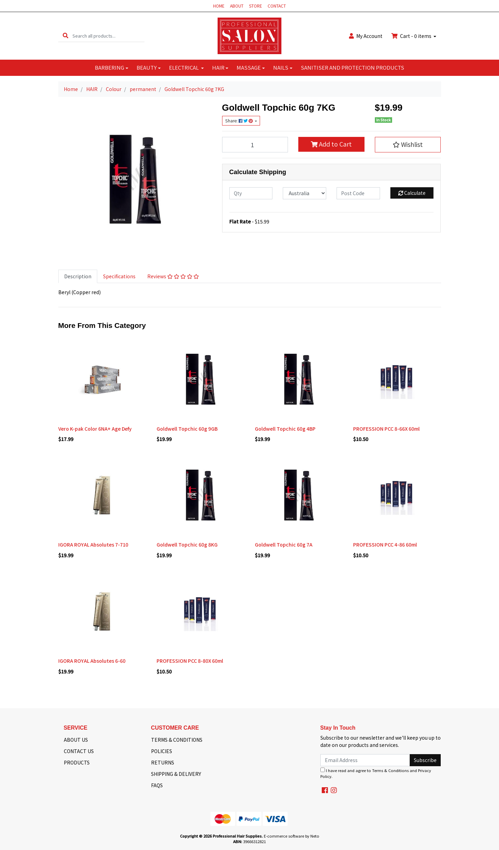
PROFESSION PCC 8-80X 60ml (190, 660)
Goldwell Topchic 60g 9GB (187, 428)
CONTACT (277, 6)
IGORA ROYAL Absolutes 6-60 (92, 660)
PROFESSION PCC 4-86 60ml (385, 544)
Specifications (119, 276)
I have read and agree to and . (375, 773)
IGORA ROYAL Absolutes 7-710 (93, 544)
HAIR (218, 67)
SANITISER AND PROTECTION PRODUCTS (352, 67)
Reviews (173, 276)
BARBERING (109, 67)
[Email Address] (365, 760)
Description (77, 276)
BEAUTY (147, 67)
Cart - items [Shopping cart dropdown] (411, 35)
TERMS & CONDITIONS (176, 739)
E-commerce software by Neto (291, 836)
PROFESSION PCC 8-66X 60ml (386, 428)
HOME (218, 6)
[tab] (77, 276)
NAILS (280, 67)
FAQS (157, 785)
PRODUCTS (77, 762)
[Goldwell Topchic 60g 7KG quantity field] (255, 144)
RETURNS (162, 762)
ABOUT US (76, 739)
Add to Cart (331, 144)
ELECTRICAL (184, 67)
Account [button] (365, 35)
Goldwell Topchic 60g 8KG (187, 544)
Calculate (412, 192)
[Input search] (108, 36)
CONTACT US (79, 751)
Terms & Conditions (390, 770)
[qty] (251, 193)
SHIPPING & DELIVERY (176, 773)
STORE (255, 6)
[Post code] (358, 193)
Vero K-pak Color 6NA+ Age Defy (95, 428)
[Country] (304, 193)
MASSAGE (249, 67)
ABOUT (236, 6)
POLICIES (161, 751)
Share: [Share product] (239, 121)
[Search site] (65, 36)
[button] (408, 144)
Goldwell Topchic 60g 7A (283, 544)
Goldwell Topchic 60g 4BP (285, 428)
